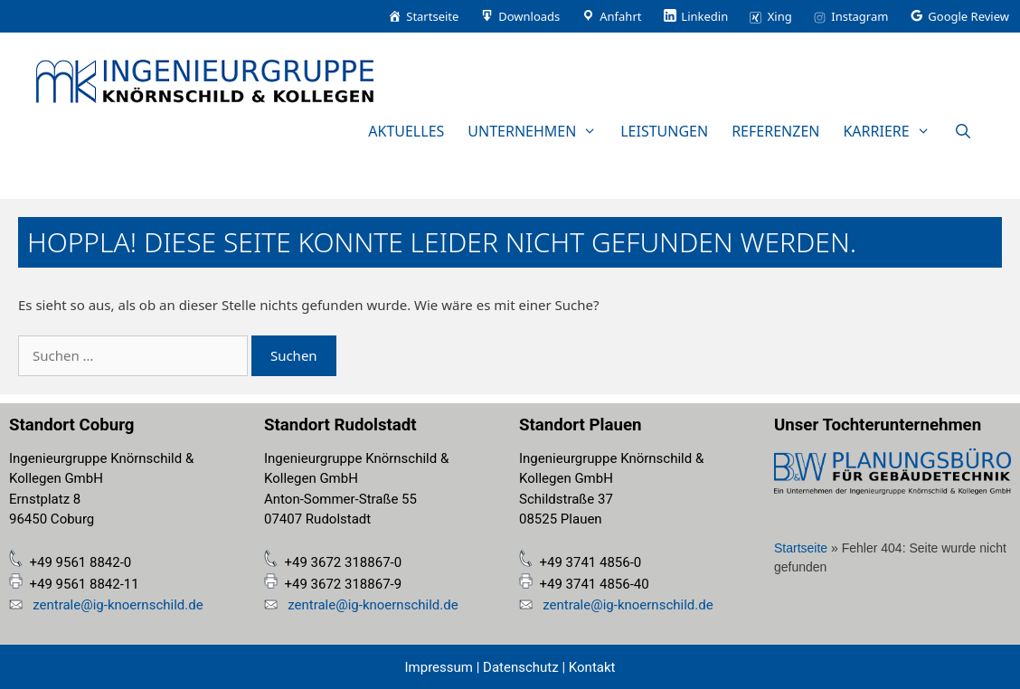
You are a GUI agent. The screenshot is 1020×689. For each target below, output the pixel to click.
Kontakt (590, 667)
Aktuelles (406, 131)
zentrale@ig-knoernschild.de (116, 605)
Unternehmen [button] (538, 131)
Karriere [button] (892, 131)
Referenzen (775, 131)
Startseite (800, 548)
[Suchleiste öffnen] (962, 131)
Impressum (439, 667)
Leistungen (664, 131)
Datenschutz (521, 667)
